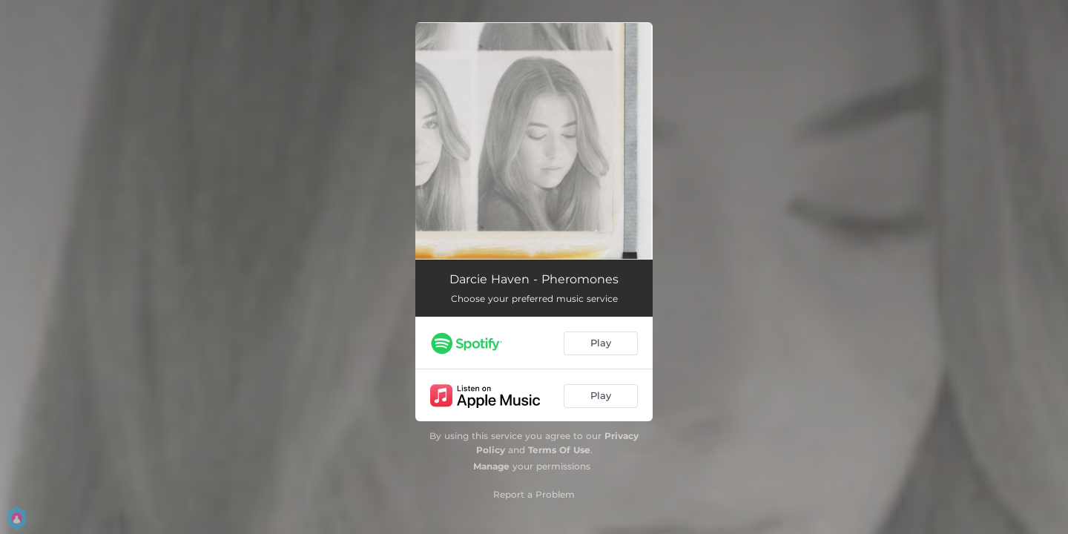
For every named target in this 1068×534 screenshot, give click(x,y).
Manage (491, 466)
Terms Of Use (559, 449)
